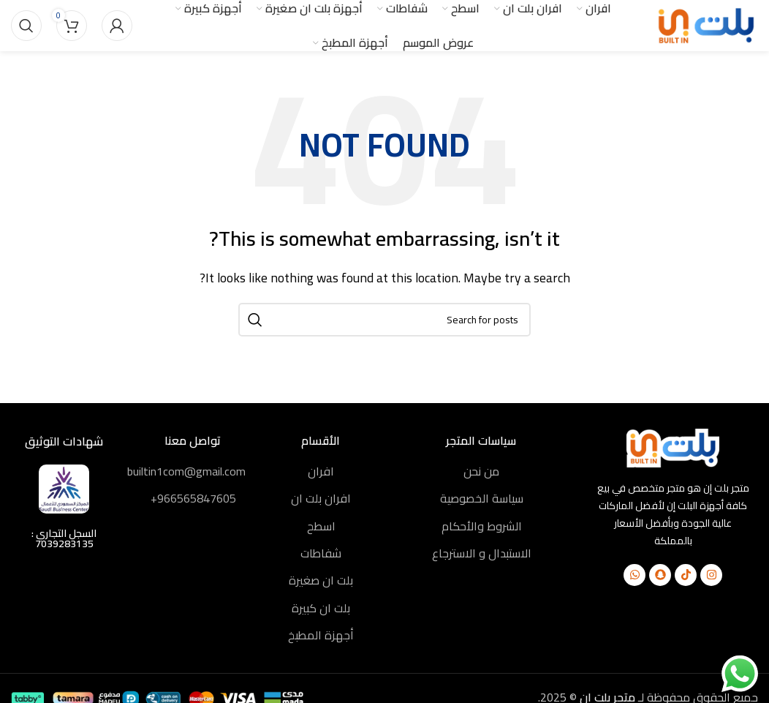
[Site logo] (706, 24)
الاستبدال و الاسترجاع (481, 553)
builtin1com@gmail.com (186, 471)
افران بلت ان (321, 498)
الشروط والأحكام (482, 526)
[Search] (26, 25)
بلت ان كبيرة (321, 608)
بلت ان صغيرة (321, 580)
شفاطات (320, 553)
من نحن (481, 471)
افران (321, 471)
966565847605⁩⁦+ (193, 498)
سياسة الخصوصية (481, 498)
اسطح (321, 526)
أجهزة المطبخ (321, 635)
